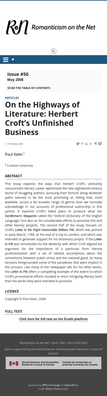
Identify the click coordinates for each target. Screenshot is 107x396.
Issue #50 (17, 76)
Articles (12, 98)
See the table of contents (30, 88)
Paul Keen (14, 154)
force (53, 385)
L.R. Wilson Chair (50, 388)
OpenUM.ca (71, 385)
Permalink (14, 143)
